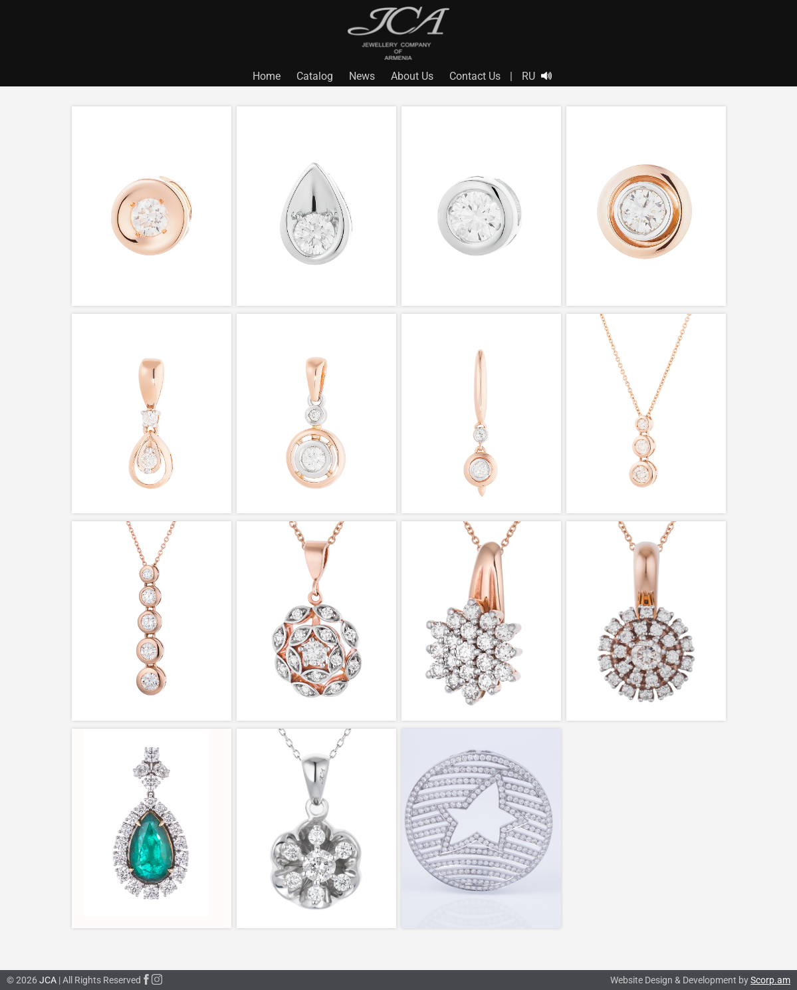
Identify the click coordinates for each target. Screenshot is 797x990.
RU (528, 76)
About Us (412, 76)
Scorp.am (770, 980)
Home (267, 76)
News (362, 76)
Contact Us (475, 76)
